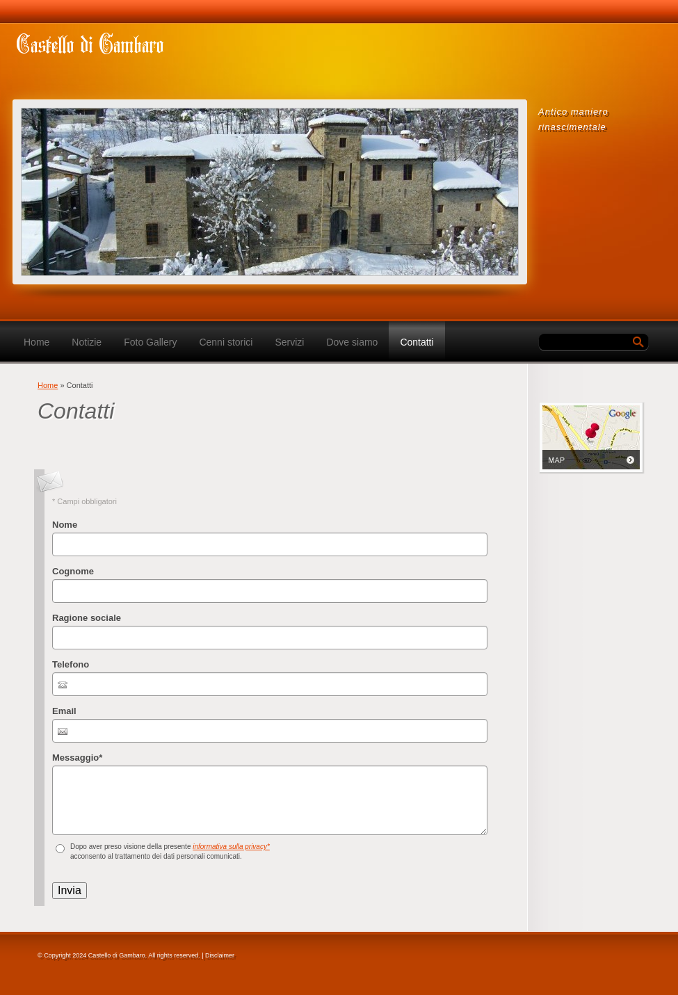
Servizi (289, 342)
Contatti (416, 342)
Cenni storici (225, 342)
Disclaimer (219, 955)
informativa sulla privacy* (231, 846)
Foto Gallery (150, 342)
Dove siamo (352, 342)
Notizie (87, 342)
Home (36, 342)
